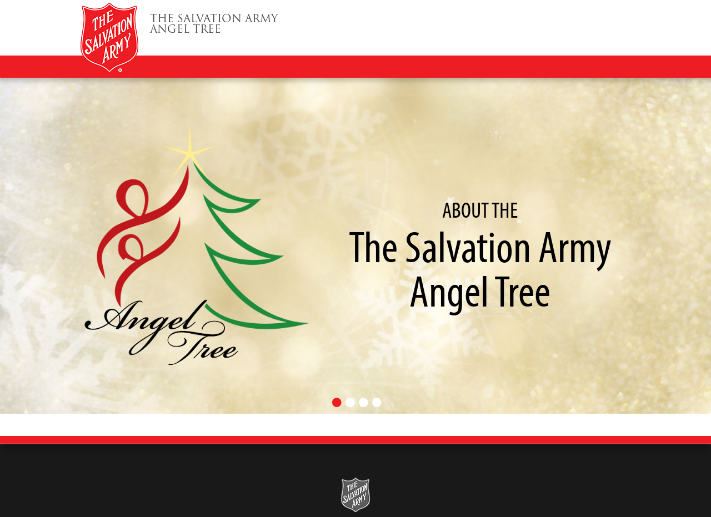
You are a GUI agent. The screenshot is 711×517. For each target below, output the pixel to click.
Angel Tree (214, 25)
